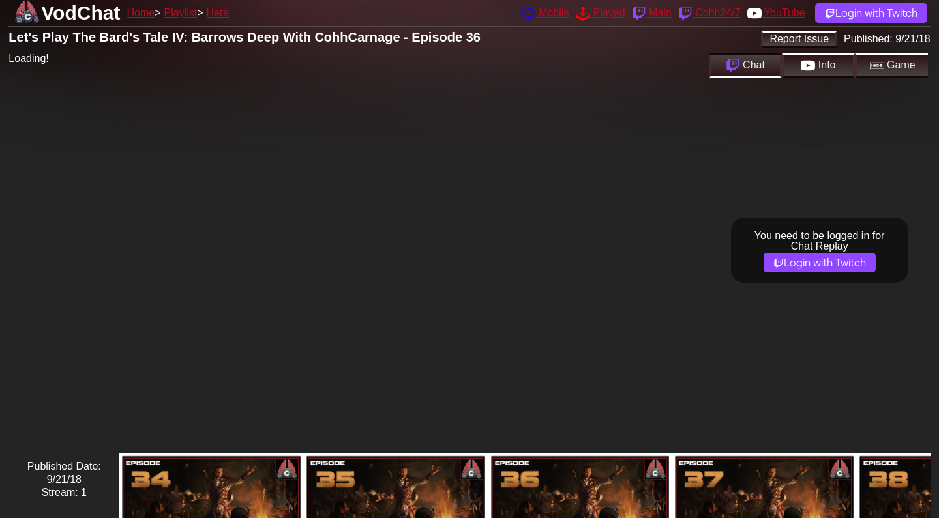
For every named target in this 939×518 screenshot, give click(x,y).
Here (218, 12)
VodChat (80, 12)
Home (141, 12)
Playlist (180, 12)
